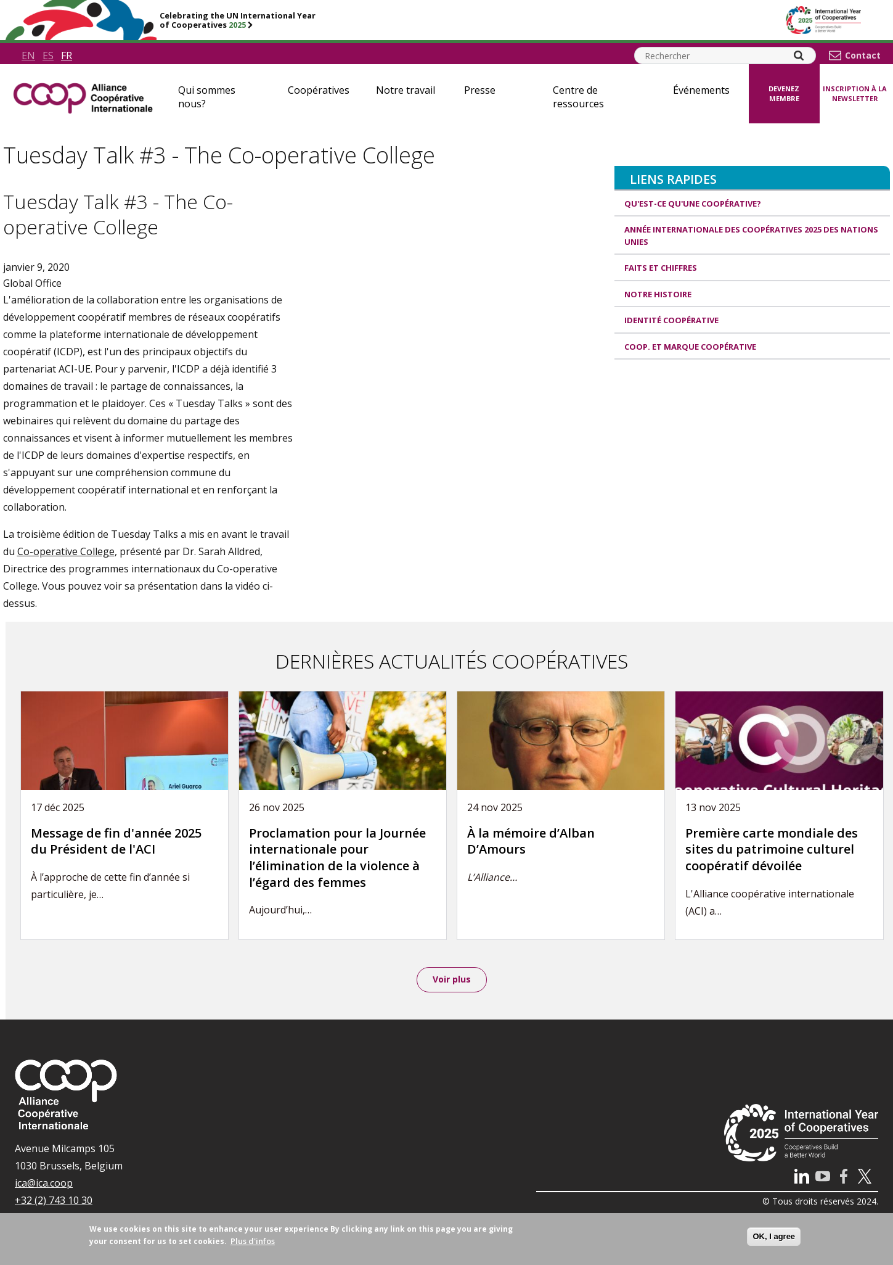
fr (66, 55)
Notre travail (405, 90)
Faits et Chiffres (660, 267)
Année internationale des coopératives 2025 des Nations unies (751, 235)
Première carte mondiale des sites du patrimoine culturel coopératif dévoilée (771, 849)
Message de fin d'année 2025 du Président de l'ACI (116, 841)
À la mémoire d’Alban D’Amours (531, 841)
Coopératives (318, 90)
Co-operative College (66, 551)
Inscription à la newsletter (855, 94)
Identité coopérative (671, 320)
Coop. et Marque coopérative (690, 346)
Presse (479, 90)
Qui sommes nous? (206, 96)
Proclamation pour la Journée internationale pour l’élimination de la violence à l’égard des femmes (337, 858)
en (28, 55)
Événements (701, 90)
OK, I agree (773, 1236)
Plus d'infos (252, 1240)
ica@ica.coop (44, 1185)
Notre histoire (657, 294)
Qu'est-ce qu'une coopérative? (692, 203)
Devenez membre (784, 94)
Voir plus (452, 980)
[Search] (798, 55)
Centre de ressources (578, 96)
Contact (863, 55)
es (48, 55)
